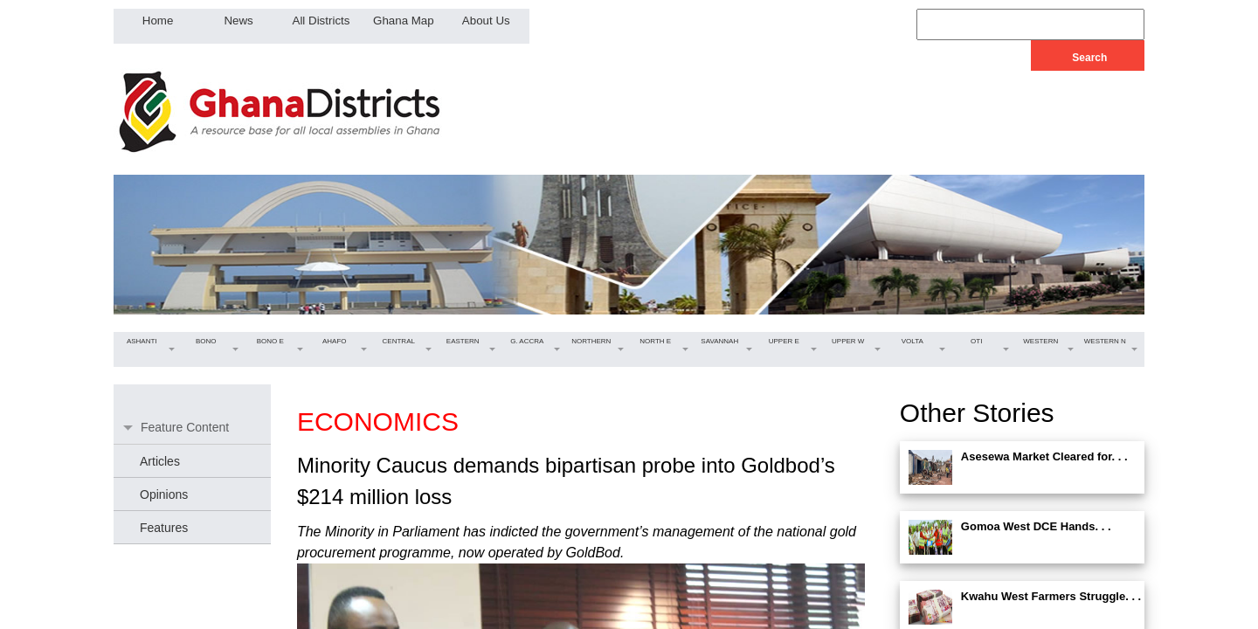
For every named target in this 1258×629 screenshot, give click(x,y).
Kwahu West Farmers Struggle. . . (1051, 596)
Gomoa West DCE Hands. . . (1036, 526)
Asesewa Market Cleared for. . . (1044, 456)
